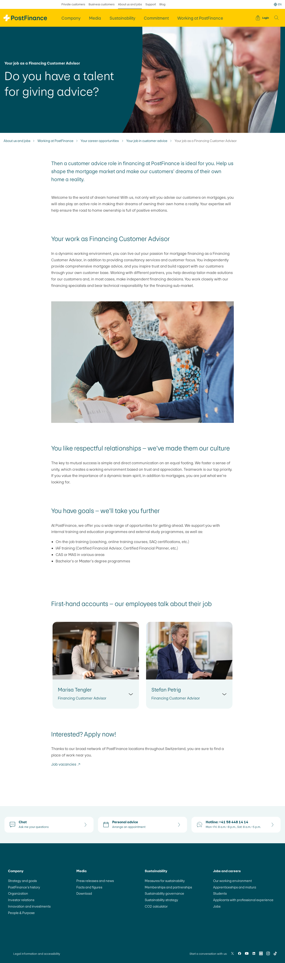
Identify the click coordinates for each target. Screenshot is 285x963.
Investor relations (21, 900)
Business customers (101, 4)
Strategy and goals (22, 881)
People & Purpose (21, 913)
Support (150, 4)
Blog (162, 4)
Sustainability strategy (161, 900)
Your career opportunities (100, 141)
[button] (276, 18)
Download (84, 893)
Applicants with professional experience (243, 900)
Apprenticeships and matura (234, 887)
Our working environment (232, 881)
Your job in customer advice (146, 141)
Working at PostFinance (55, 141)
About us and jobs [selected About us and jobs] (130, 4)
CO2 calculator (156, 906)
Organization (18, 893)
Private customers (73, 4)
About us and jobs (17, 141)
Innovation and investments (29, 906)
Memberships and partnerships (168, 887)
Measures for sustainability (165, 881)
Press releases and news (95, 881)
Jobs (216, 906)
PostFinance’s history (24, 887)
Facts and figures (89, 887)
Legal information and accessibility (36, 954)
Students (220, 893)
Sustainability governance (164, 893)
